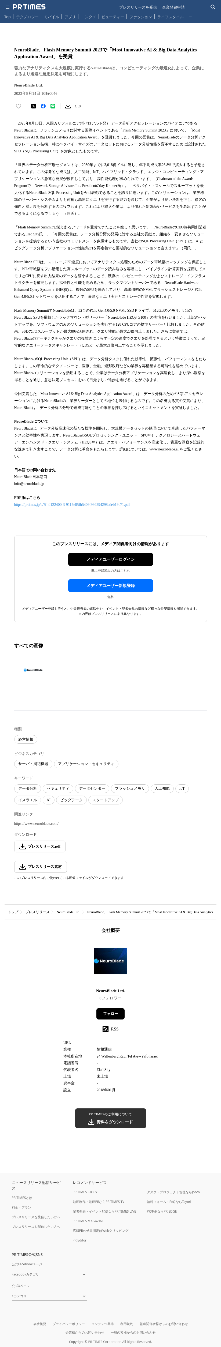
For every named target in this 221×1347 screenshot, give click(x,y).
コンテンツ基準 (102, 1324)
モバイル (51, 16)
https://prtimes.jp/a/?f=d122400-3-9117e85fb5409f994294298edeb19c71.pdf (72, 505)
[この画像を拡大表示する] (33, 670)
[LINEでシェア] (53, 106)
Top (7, 16)
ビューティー (113, 16)
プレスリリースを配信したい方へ (36, 1226)
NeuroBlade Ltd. (68, 912)
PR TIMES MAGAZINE (88, 1221)
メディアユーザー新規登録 (110, 586)
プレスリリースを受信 (138, 7)
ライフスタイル (170, 16)
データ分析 (27, 789)
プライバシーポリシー (69, 1324)
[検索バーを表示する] (213, 7)
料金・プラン (21, 1207)
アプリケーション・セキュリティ (86, 764)
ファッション (140, 16)
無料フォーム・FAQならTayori (169, 1201)
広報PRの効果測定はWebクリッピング (101, 1230)
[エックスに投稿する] (33, 106)
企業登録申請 (173, 7)
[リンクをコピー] (77, 106)
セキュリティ (58, 789)
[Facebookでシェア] (43, 106)
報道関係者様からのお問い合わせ (164, 1324)
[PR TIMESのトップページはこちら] (29, 7)
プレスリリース (37, 912)
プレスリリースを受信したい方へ (36, 1217)
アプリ (70, 16)
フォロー (110, 1014)
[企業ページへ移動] (110, 962)
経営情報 (25, 740)
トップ (13, 912)
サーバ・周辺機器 (33, 764)
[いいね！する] (18, 106)
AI (49, 800)
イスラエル (27, 800)
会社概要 (39, 1324)
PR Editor (80, 1240)
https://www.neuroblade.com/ (36, 824)
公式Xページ (21, 1286)
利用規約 (126, 1324)
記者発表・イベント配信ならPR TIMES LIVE (104, 1211)
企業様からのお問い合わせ (85, 1332)
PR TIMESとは (22, 1197)
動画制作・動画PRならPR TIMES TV (98, 1201)
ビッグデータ (71, 800)
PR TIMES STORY (85, 1192)
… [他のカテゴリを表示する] (190, 15)
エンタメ (88, 16)
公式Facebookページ (27, 1264)
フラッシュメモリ (130, 789)
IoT (182, 789)
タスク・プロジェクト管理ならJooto (173, 1192)
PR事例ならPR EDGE (162, 1211)
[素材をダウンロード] (68, 106)
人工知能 (162, 789)
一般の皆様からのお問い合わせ (133, 1332)
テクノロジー (27, 16)
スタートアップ (105, 800)
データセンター (92, 789)
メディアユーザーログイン (110, 559)
